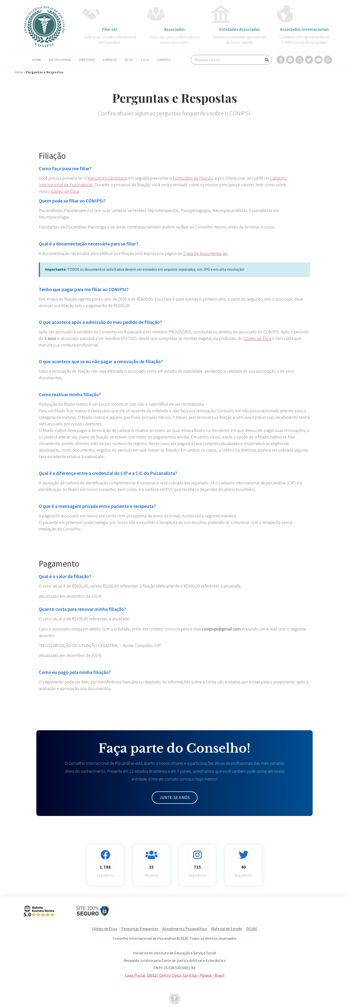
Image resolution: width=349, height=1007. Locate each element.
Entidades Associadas (239, 29)
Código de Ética (257, 338)
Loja (145, 60)
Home (36, 60)
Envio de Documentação (205, 253)
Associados (174, 29)
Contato (164, 60)
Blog (129, 60)
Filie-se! (109, 29)
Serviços (110, 60)
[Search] (267, 59)
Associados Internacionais (304, 29)
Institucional (60, 60)
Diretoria (87, 60)
